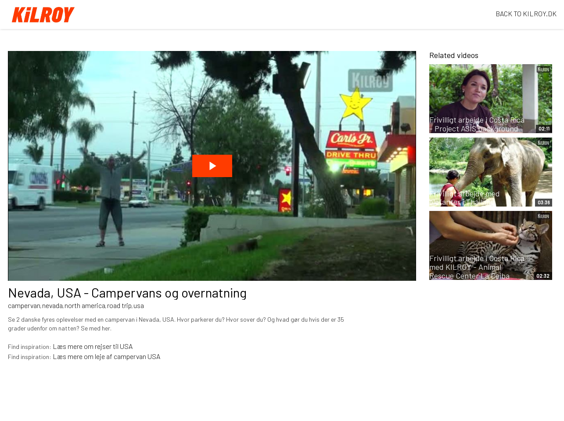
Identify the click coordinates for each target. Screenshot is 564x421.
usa (138, 305)
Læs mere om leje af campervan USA (106, 356)
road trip (119, 305)
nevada (52, 305)
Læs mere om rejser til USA (93, 346)
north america (85, 305)
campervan (24, 305)
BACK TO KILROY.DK (526, 13)
